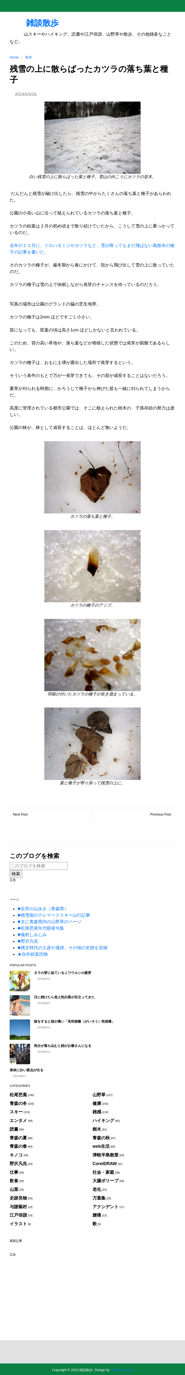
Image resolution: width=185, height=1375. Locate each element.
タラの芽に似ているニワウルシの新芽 (62, 973)
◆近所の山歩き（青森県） (42, 908)
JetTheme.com (122, 1370)
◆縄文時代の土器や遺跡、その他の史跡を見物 (62, 947)
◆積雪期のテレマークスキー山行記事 (53, 915)
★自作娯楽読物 (32, 954)
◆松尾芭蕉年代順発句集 (40, 928)
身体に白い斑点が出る (26, 1070)
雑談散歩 (34, 23)
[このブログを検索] (38, 866)
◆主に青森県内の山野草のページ (49, 921)
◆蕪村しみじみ (32, 934)
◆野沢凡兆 (27, 941)
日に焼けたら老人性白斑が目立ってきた (64, 997)
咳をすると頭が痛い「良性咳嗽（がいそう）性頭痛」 (74, 1021)
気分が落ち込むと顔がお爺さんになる (62, 1046)
